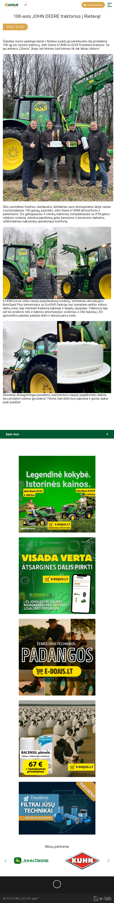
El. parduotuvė (93, 5)
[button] (109, 5)
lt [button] (26, 5)
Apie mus (12, 434)
